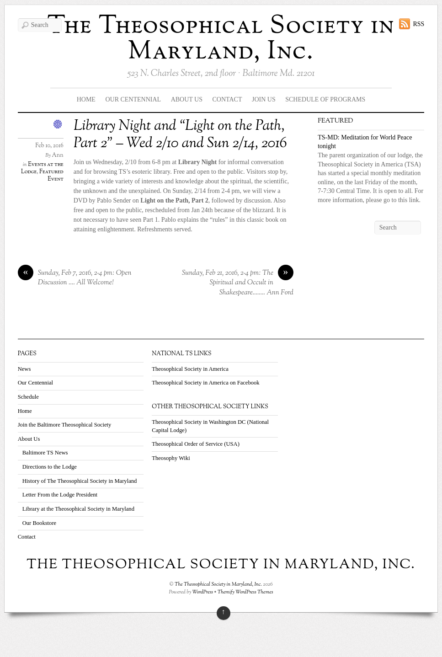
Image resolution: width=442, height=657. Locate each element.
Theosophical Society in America (190, 369)
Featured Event (51, 175)
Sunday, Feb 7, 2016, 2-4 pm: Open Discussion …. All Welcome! (75, 278)
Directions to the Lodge (49, 467)
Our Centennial (133, 99)
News (24, 369)
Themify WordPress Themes (245, 592)
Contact (227, 99)
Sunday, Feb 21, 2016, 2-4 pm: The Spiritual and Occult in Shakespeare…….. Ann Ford (237, 283)
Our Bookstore (39, 523)
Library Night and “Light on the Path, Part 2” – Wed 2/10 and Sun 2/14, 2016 (180, 135)
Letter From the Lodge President (59, 494)
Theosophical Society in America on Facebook (205, 382)
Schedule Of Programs (325, 99)
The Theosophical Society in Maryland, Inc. (221, 39)
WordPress (202, 592)
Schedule (28, 397)
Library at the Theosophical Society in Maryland (78, 509)
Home (86, 99)
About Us (186, 99)
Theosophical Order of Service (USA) (196, 444)
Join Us (264, 99)
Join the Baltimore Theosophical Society (65, 425)
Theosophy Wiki (171, 458)
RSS (418, 24)
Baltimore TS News (45, 452)
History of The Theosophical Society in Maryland (79, 481)
